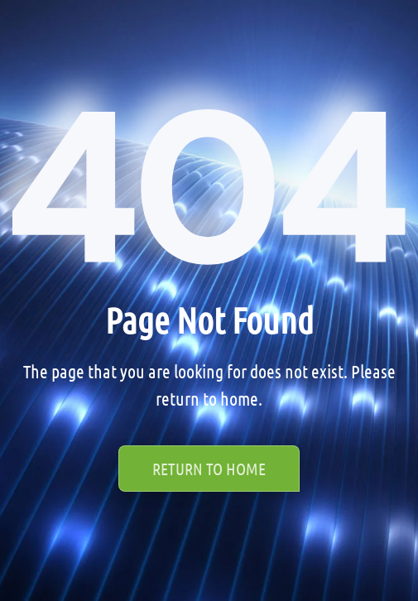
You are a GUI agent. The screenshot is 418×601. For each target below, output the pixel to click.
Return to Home (209, 468)
